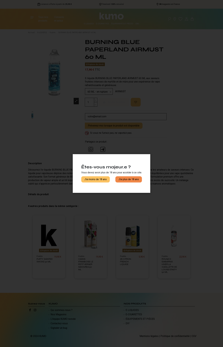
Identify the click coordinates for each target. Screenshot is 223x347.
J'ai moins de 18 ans (95, 179)
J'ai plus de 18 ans (128, 179)
